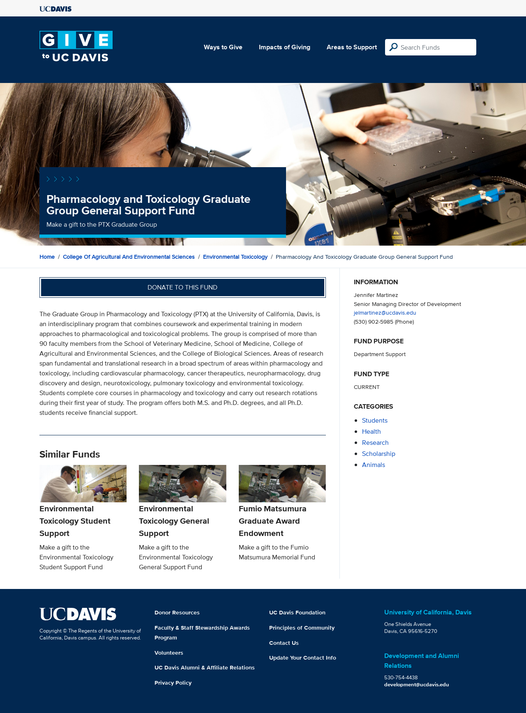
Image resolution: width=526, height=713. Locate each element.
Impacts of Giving (284, 47)
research (375, 442)
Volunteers (169, 653)
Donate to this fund (182, 287)
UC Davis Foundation (297, 612)
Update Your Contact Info (302, 657)
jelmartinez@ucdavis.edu (385, 312)
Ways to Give (223, 47)
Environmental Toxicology (235, 257)
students (375, 420)
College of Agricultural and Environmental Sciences (129, 257)
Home (47, 257)
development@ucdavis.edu (416, 684)
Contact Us (284, 643)
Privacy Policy (173, 682)
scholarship (378, 453)
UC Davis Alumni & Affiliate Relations (205, 667)
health (371, 431)
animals (373, 464)
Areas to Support (352, 47)
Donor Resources (177, 612)
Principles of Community (302, 627)
